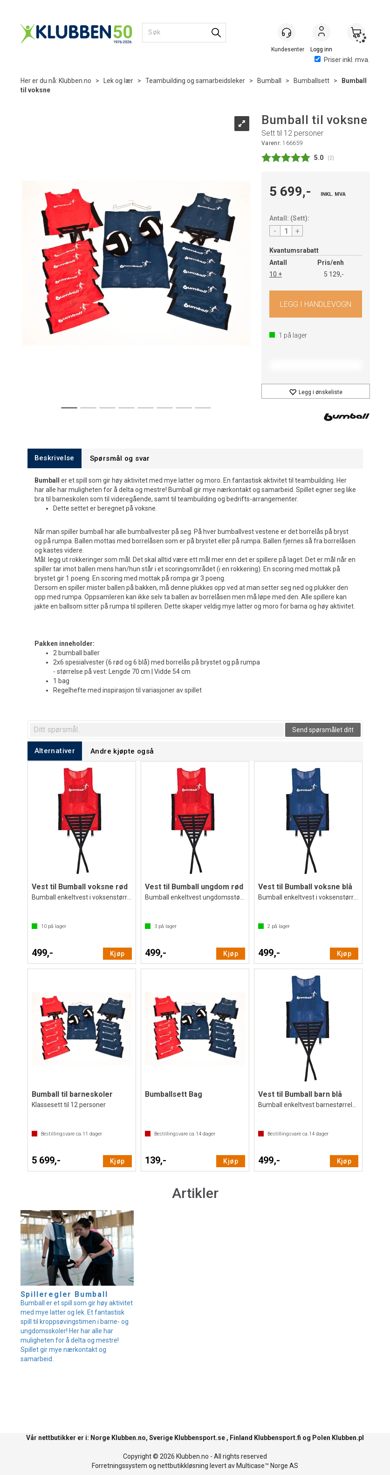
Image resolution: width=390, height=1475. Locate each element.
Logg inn (321, 33)
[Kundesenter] (287, 32)
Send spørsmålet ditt (323, 730)
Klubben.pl (348, 1437)
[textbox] (156, 729)
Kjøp (315, 304)
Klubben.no (75, 80)
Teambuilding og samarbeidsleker (195, 80)
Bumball (269, 80)
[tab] (54, 458)
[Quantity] (286, 230)
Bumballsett (311, 80)
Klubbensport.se (199, 1437)
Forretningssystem (119, 1465)
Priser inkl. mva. (342, 59)
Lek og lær (118, 80)
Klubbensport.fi (277, 1437)
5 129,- (334, 274)
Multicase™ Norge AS (267, 1465)
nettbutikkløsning (182, 1465)
